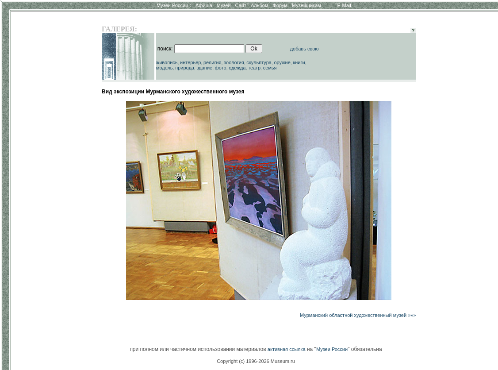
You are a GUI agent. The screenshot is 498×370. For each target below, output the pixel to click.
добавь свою (304, 48)
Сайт (240, 5)
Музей (224, 5)
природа (184, 67)
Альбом (259, 5)
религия (212, 62)
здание (204, 67)
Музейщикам (306, 5)
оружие (282, 62)
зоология (234, 62)
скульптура (259, 62)
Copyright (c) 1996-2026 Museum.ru (256, 361)
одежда (237, 67)
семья (270, 67)
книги (299, 62)
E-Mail (344, 5)
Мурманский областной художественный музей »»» (358, 315)
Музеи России (174, 5)
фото (220, 67)
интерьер (190, 62)
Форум (279, 5)
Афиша (203, 5)
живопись (167, 62)
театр (254, 67)
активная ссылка (287, 349)
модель (164, 67)
